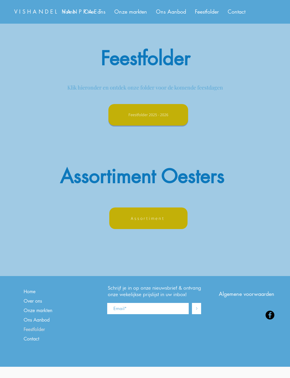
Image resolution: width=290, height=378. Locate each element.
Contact (31, 339)
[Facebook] (269, 315)
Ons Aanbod (37, 320)
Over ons (33, 301)
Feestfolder (34, 329)
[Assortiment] (148, 218)
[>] (196, 308)
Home (29, 291)
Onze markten (38, 310)
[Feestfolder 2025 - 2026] (148, 115)
